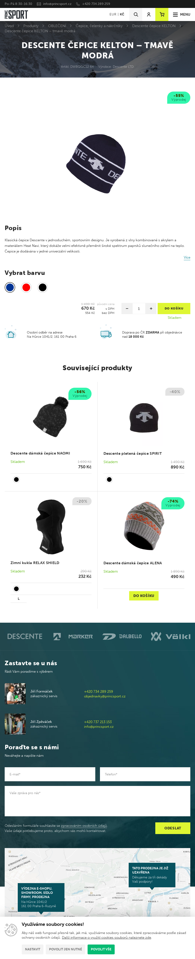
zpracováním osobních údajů (84, 826)
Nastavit (32, 949)
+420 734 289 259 (96, 4)
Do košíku (143, 596)
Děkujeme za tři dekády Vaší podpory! (152, 875)
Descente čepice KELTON (154, 26)
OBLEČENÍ (57, 26)
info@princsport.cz (57, 4)
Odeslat (172, 828)
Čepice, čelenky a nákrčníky (99, 26)
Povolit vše (101, 949)
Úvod (9, 26)
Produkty (31, 26)
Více (187, 257)
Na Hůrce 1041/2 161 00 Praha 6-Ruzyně (41, 897)
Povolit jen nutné (65, 949)
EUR (113, 14)
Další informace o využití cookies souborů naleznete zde (106, 937)
